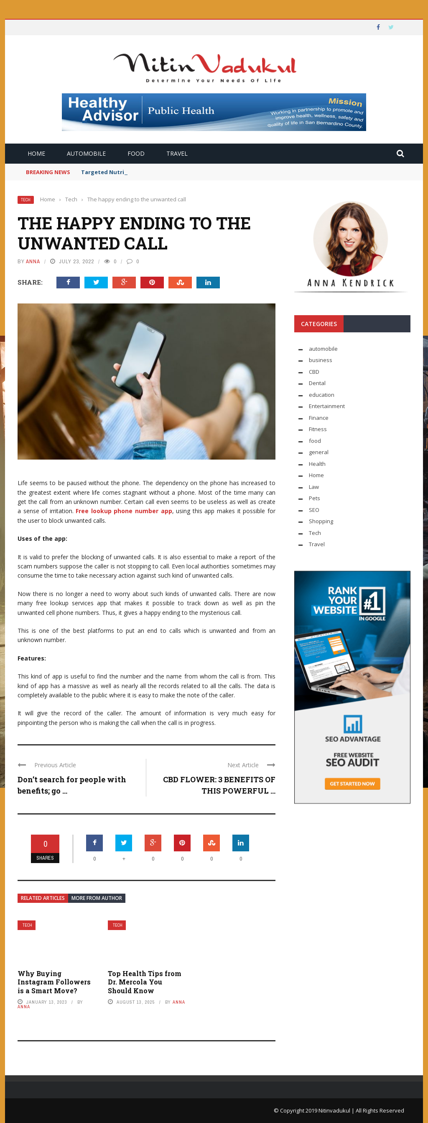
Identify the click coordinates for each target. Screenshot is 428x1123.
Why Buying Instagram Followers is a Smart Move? (54, 982)
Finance (319, 417)
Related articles (43, 898)
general (319, 452)
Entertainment (327, 406)
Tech (26, 200)
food (136, 153)
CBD (314, 371)
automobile (86, 153)
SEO (314, 510)
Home (36, 153)
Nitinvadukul (335, 1110)
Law (314, 487)
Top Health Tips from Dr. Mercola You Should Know (144, 982)
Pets (314, 498)
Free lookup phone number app (124, 511)
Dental (317, 383)
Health (317, 464)
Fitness (318, 429)
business (320, 360)
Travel (177, 153)
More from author (96, 898)
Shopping (321, 521)
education (321, 394)
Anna (33, 261)
